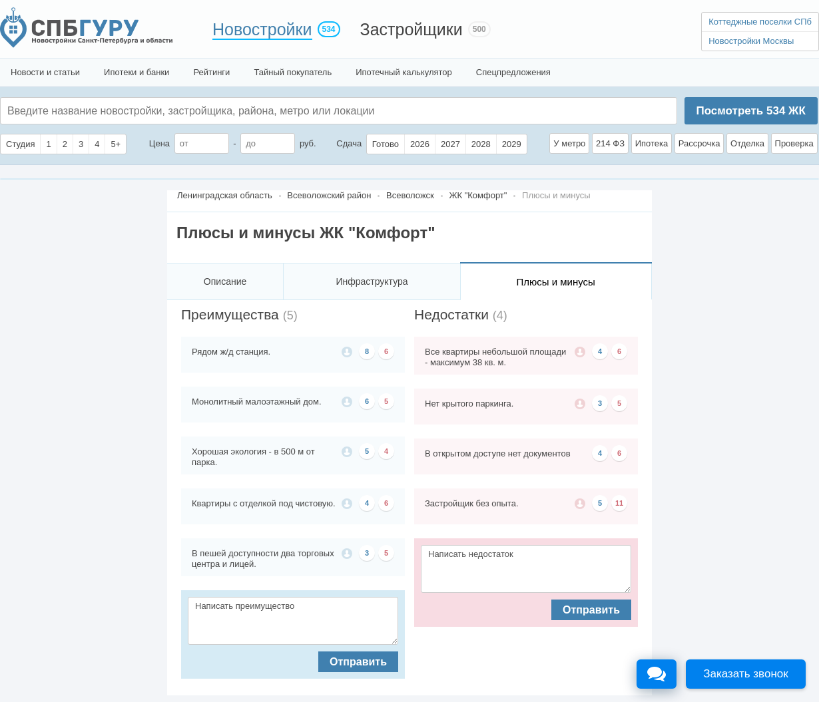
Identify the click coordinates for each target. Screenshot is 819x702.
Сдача (349, 143)
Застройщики (411, 29)
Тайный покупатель (293, 72)
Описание (225, 281)
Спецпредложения (513, 72)
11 (619, 503)
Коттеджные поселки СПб (760, 22)
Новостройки (262, 29)
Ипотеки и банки (136, 72)
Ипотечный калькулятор (404, 72)
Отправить (358, 661)
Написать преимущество (293, 621)
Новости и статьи (45, 72)
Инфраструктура (372, 281)
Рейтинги (211, 72)
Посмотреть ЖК (750, 110)
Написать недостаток (526, 569)
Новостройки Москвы (751, 41)
